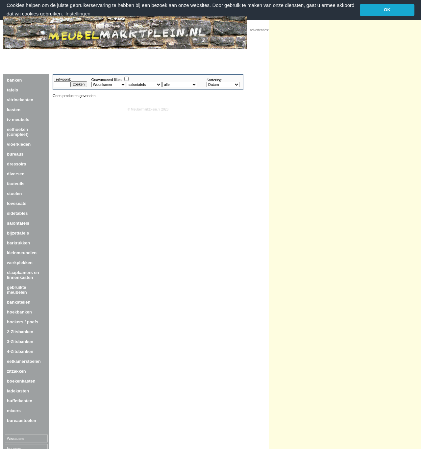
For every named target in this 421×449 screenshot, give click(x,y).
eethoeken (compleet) (18, 132)
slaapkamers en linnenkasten (23, 275)
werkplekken (20, 262)
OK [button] (387, 9)
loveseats (16, 203)
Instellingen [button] (77, 13)
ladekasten (18, 390)
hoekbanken (19, 311)
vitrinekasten (20, 99)
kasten (13, 109)
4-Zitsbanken (20, 351)
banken (14, 79)
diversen (15, 173)
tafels (12, 89)
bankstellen (19, 301)
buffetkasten (19, 400)
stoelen (14, 193)
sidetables (17, 213)
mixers (14, 410)
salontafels (18, 222)
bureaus (15, 153)
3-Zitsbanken (20, 341)
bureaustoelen (21, 420)
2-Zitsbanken (20, 331)
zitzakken (16, 370)
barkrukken (18, 242)
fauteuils (15, 183)
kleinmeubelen (22, 252)
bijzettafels (18, 232)
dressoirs (16, 163)
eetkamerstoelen (24, 361)
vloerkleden (19, 143)
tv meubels (18, 119)
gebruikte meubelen (17, 289)
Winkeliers (15, 438)
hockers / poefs (22, 321)
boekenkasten (21, 380)
